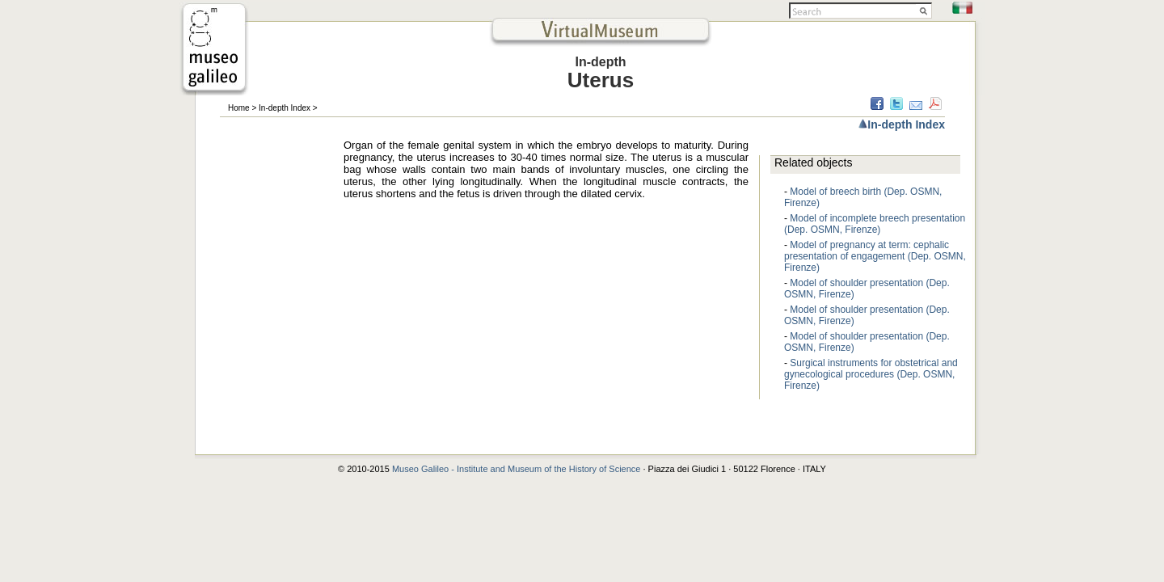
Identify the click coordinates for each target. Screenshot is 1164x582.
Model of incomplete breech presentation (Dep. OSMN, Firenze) (874, 224)
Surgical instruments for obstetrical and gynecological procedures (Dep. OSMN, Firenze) (871, 374)
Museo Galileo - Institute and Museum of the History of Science (517, 469)
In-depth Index (284, 107)
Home (239, 107)
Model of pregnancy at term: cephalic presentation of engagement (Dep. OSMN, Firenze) (875, 256)
